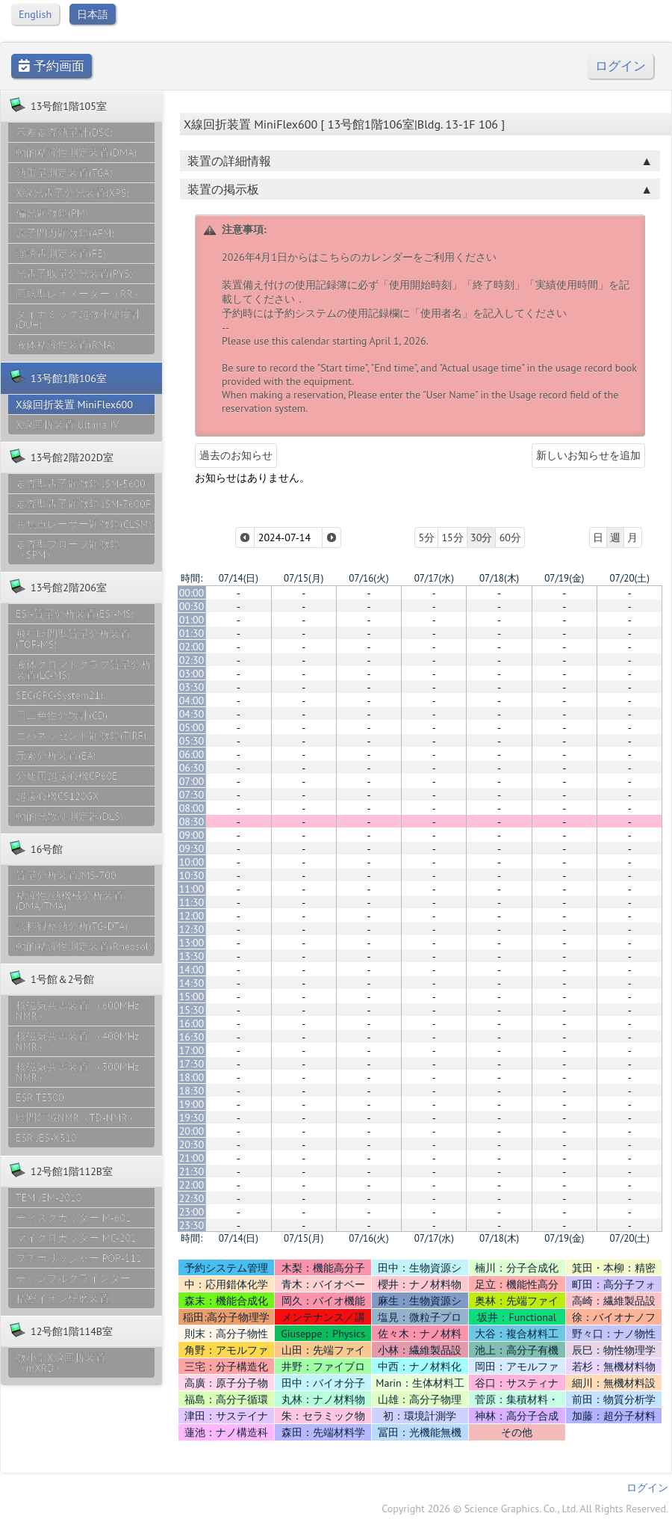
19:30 (192, 1117)
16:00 (192, 1023)
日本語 (92, 14)
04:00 (192, 700)
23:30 (192, 1225)
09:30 (192, 848)
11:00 (192, 889)
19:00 (192, 1104)
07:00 (192, 781)
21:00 (192, 1158)
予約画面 (51, 66)
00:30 (192, 606)
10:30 (192, 875)
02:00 (192, 646)
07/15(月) (303, 578)
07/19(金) (564, 578)
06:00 (192, 754)
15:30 (192, 1010)
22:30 (192, 1198)
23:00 (192, 1211)
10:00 (192, 862)
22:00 (192, 1185)
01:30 (192, 633)
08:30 (192, 821)
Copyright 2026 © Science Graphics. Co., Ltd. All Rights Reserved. (525, 1508)
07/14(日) (238, 578)
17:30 (192, 1063)
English (35, 14)
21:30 (192, 1171)
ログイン (620, 66)
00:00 (192, 593)
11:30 (192, 902)
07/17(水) (434, 578)
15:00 (192, 996)
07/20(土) (630, 578)
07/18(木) (499, 578)
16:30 (192, 1037)
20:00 (192, 1131)
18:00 (192, 1077)
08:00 (192, 808)
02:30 (192, 660)
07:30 (192, 794)
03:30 (192, 687)
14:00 (192, 969)
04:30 (192, 714)
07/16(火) (368, 578)
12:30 (192, 929)
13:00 (192, 942)
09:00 (192, 835)
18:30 (192, 1090)
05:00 (192, 727)
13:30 (192, 956)
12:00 (192, 915)
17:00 (192, 1050)
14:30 (192, 983)
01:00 (192, 619)
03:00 (192, 673)
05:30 (192, 741)
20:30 (192, 1144)
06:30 (192, 767)
